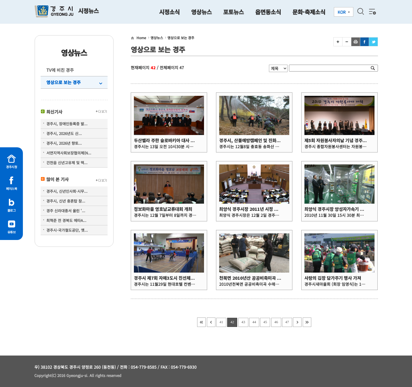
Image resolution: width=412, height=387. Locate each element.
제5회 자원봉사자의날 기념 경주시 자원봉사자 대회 (350, 140)
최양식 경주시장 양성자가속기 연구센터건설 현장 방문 (353, 209)
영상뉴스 (201, 12)
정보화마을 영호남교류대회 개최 (163, 209)
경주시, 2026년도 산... (64, 133)
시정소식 (169, 12)
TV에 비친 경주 (60, 70)
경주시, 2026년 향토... (64, 143)
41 (221, 322)
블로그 (11, 210)
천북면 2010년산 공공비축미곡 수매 (252, 278)
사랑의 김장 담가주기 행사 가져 (332, 278)
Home (141, 37)
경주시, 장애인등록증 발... (67, 123)
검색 (360, 11)
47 (287, 322)
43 (243, 322)
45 (265, 322)
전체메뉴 (372, 11)
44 (254, 322)
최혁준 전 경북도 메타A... (66, 220)
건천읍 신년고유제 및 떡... (67, 162)
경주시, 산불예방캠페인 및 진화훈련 (251, 140)
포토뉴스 (233, 12)
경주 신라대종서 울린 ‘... (65, 210)
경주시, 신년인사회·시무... (67, 191)
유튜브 (11, 232)
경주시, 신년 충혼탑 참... (65, 201)
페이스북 (11, 188)
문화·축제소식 (308, 12)
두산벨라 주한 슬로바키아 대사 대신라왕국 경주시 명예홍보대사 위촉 (196, 140)
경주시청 (11, 166)
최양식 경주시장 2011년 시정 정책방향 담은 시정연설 (267, 209)
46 (276, 322)
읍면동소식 (268, 12)
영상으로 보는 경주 (63, 82)
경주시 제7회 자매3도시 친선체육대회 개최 (173, 278)
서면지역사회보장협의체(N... (68, 153)
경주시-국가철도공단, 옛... (67, 230)
